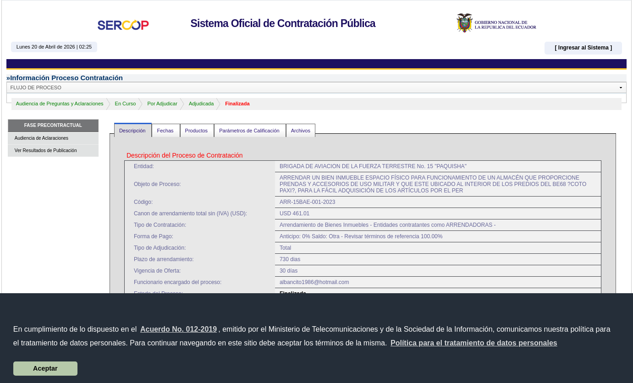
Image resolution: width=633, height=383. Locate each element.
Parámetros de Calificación (250, 130)
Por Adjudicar (162, 103)
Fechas (166, 130)
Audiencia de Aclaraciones (41, 138)
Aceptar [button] (45, 368)
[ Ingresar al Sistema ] (583, 47)
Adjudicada (201, 103)
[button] (474, 343)
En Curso (125, 103)
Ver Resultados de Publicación (46, 150)
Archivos (300, 130)
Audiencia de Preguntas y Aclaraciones (60, 103)
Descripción (133, 130)
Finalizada (237, 103)
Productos (197, 130)
